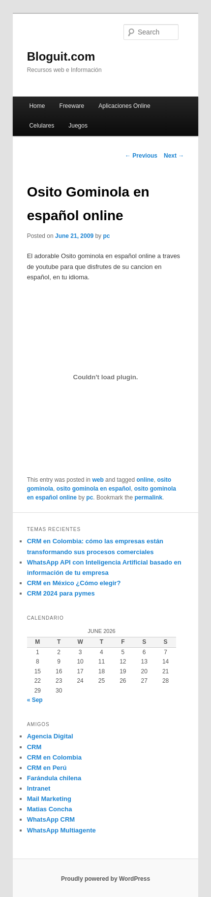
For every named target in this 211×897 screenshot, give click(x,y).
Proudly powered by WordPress (105, 878)
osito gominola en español (94, 488)
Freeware (72, 105)
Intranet (39, 788)
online (144, 479)
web (97, 479)
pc (106, 236)
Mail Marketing (49, 798)
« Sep (35, 700)
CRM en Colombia (54, 757)
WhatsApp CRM (51, 819)
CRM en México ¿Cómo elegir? (74, 583)
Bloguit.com (61, 56)
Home (37, 105)
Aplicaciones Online (124, 105)
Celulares (41, 125)
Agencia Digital (50, 736)
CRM (34, 747)
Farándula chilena (54, 778)
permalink (148, 497)
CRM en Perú (47, 767)
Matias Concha (49, 809)
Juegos (78, 125)
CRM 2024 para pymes (61, 593)
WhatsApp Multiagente (61, 830)
